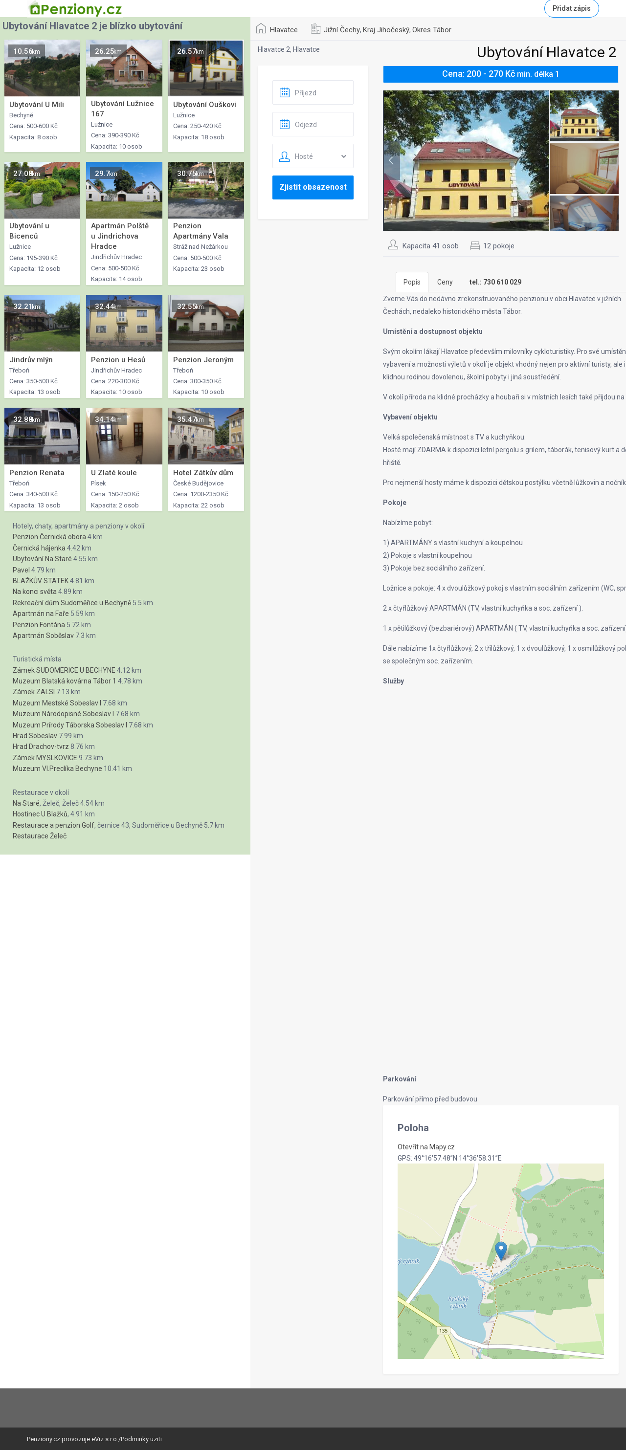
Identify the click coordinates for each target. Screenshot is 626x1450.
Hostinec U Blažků (40, 814)
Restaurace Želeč (40, 836)
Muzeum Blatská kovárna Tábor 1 (64, 681)
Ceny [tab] (445, 282)
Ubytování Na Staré (42, 559)
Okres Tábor (431, 29)
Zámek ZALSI (34, 692)
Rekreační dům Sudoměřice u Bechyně (72, 603)
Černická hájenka (39, 548)
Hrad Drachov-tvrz (41, 746)
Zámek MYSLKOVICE (45, 758)
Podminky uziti (141, 1439)
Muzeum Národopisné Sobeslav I (63, 714)
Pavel (21, 570)
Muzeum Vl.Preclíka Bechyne (57, 768)
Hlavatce (284, 29)
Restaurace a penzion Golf (53, 825)
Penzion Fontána (39, 625)
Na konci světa (35, 591)
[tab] (495, 282)
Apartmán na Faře (41, 613)
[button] (501, 1251)
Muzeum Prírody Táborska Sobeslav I (70, 725)
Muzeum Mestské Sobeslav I (57, 703)
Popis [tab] (412, 282)
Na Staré (26, 803)
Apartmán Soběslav (43, 635)
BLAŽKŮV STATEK (40, 581)
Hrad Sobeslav (35, 736)
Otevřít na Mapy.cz (426, 1147)
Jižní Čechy (342, 29)
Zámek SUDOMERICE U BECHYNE (64, 670)
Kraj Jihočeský (386, 29)
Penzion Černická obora (49, 537)
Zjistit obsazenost (313, 187)
